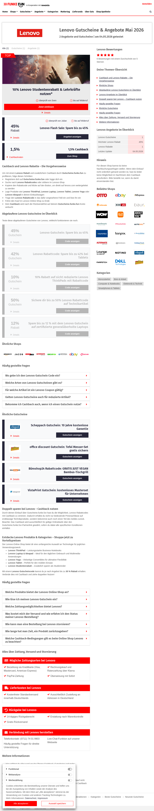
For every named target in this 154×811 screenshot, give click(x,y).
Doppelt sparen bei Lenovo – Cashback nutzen (120, 99)
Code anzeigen (72, 241)
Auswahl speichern (57, 803)
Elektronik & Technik (133, 284)
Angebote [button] (39, 11)
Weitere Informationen (109, 122)
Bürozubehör (104, 279)
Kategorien (53, 11)
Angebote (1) (34, 48)
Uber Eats (89, 11)
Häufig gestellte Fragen (109, 104)
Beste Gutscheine (113, 797)
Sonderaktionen (79, 797)
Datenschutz (30, 798)
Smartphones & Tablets (109, 288)
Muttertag (65, 11)
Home (5, 11)
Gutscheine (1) (18, 48)
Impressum (43, 798)
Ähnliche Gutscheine (108, 108)
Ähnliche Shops (106, 85)
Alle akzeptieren (21, 803)
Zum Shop (72, 156)
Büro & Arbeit (120, 279)
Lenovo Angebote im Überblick (113, 94)
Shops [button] (13, 11)
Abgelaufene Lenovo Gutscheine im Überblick (120, 90)
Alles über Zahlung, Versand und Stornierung (119, 117)
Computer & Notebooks (109, 284)
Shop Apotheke (103, 11)
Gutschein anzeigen (72, 435)
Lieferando (77, 11)
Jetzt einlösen (46, 107)
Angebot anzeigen (72, 137)
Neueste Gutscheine (134, 797)
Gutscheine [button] (25, 11)
